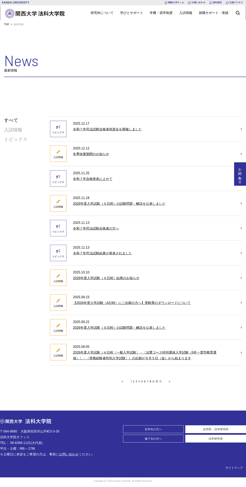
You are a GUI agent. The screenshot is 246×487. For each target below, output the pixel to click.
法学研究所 (215, 438)
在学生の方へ (153, 429)
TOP (6, 24)
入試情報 (13, 129)
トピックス (16, 139)
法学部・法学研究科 (216, 429)
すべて (11, 120)
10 (156, 381)
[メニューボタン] (102, 13)
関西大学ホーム (176, 2)
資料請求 (217, 2)
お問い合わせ (198, 2)
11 (160, 381)
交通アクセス (236, 2)
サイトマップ (234, 467)
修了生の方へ (153, 438)
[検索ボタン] (241, 13)
